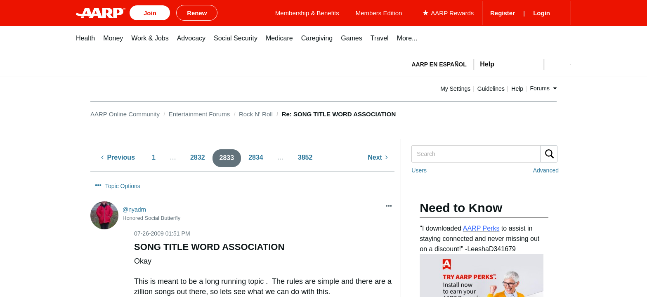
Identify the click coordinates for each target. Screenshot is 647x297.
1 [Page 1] (154, 156)
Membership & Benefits (362, 12)
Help (544, 87)
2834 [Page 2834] (255, 156)
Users (419, 169)
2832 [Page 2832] (197, 156)
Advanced (546, 169)
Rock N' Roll (256, 112)
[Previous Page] (118, 156)
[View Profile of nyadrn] (134, 192)
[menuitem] (85, 41)
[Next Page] (377, 156)
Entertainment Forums (199, 112)
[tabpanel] (487, 62)
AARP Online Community (125, 112)
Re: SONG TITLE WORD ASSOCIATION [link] (339, 112)
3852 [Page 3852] (305, 156)
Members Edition (434, 12)
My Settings (482, 87)
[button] (557, 63)
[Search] (484, 152)
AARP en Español (439, 62)
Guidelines (517, 87)
